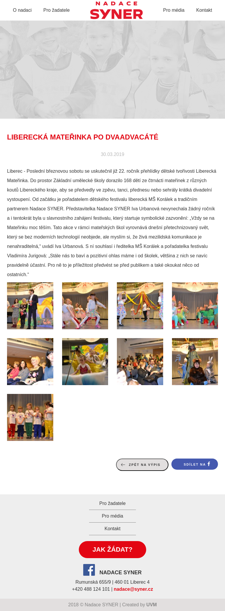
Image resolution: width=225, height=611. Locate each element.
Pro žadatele (56, 10)
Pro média (174, 10)
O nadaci (22, 10)
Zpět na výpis (145, 464)
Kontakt (204, 10)
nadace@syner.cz (133, 589)
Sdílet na (195, 464)
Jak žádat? (112, 549)
